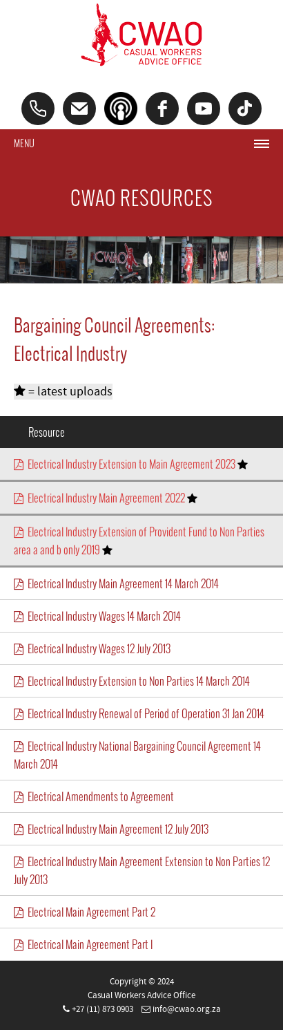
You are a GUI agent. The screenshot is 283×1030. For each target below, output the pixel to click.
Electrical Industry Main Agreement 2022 (105, 497)
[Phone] (38, 108)
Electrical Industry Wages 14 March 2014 (97, 616)
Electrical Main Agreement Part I (83, 944)
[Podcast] (120, 108)
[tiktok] (245, 108)
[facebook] (162, 108)
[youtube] (203, 108)
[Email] (79, 108)
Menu (24, 143)
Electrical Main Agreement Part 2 (84, 911)
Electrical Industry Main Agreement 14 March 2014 (116, 583)
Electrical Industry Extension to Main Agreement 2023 (131, 463)
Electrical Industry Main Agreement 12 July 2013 (111, 828)
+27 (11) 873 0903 (102, 1009)
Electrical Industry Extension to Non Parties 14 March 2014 (132, 681)
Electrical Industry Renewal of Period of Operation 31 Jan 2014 (139, 713)
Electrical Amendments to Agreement (94, 796)
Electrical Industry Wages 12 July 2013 (92, 648)
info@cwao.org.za (187, 1009)
